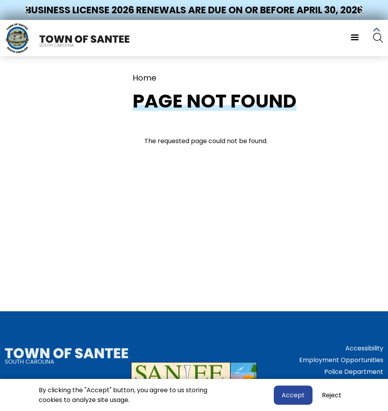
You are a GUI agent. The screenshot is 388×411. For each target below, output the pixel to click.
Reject (331, 395)
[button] (29, 10)
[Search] (378, 38)
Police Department (353, 371)
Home (144, 77)
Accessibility (364, 348)
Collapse (376, 31)
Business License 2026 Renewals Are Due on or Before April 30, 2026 (194, 10)
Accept (293, 395)
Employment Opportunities (341, 359)
